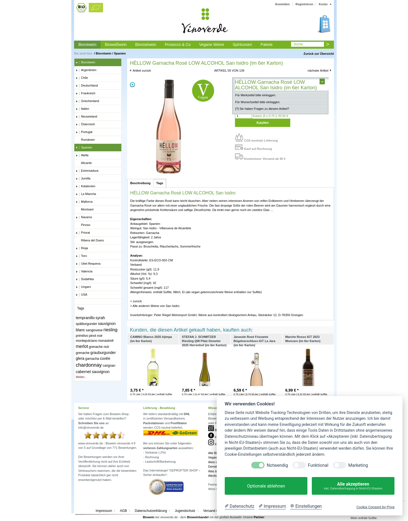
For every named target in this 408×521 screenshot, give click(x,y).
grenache (83, 353)
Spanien (120, 53)
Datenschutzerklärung (151, 511)
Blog (214, 430)
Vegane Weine (211, 44)
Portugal (84, 132)
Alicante (84, 163)
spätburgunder (86, 324)
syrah (100, 318)
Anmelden (282, 4)
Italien (82, 109)
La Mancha (86, 194)
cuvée (105, 358)
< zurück (136, 301)
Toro (81, 256)
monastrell (105, 341)
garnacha (92, 359)
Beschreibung (140, 183)
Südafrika (85, 279)
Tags (159, 183)
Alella (82, 155)
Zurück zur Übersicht (319, 53)
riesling (110, 329)
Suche (298, 44)
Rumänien (85, 140)
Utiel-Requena (88, 264)
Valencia (84, 271)
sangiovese (94, 330)
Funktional (318, 465)
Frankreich (85, 93)
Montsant (84, 210)
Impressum (104, 511)
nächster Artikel (318, 70)
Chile (82, 78)
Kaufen (263, 123)
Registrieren (304, 4)
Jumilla (83, 179)
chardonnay (89, 365)
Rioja (82, 248)
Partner (259, 517)
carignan (109, 366)
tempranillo (85, 318)
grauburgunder (103, 352)
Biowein (149, 517)
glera (80, 358)
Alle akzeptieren (353, 486)
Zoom (132, 84)
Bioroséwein (145, 44)
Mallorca (84, 202)
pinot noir (96, 336)
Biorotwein (87, 44)
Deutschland (87, 86)
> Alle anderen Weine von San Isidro (154, 306)
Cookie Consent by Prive (375, 507)
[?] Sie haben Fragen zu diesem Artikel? (262, 108)
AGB (123, 511)
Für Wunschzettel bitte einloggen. (257, 102)
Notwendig (277, 465)
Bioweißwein (116, 44)
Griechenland (87, 101)
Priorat (83, 233)
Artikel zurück (142, 70)
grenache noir (99, 347)
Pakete (267, 44)
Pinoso (83, 225)
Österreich (85, 124)
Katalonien (85, 186)
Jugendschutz (185, 511)
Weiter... (81, 377)
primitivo (82, 336)
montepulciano (86, 341)
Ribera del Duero (90, 241)
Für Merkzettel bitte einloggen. (255, 95)
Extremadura (87, 171)
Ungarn (83, 287)
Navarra (84, 217)
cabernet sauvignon (92, 371)
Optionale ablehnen (266, 486)
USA (81, 295)
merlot (82, 346)
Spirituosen (242, 44)
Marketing (358, 465)
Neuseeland (86, 117)
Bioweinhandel (198, 517)
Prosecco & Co (177, 44)
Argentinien (86, 70)
